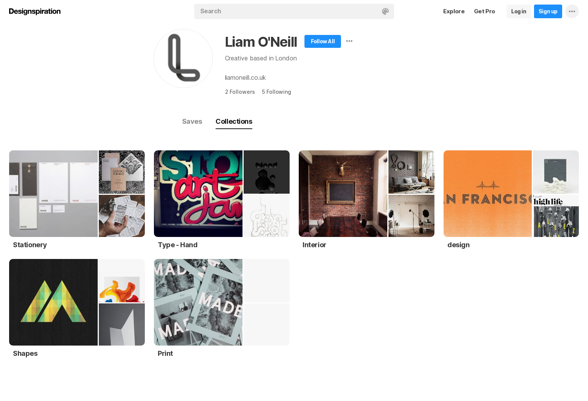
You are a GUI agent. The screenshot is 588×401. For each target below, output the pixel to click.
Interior (314, 245)
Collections (234, 121)
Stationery (30, 245)
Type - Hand (178, 245)
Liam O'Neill (261, 41)
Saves (192, 121)
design (458, 245)
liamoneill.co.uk (245, 77)
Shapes (25, 353)
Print (165, 353)
